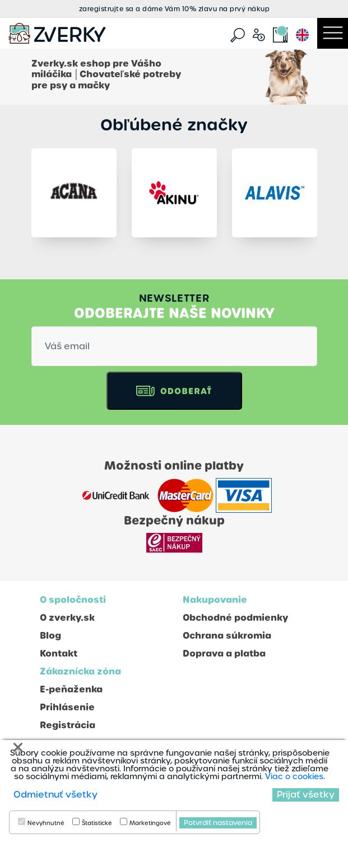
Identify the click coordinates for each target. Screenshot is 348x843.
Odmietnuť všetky (55, 794)
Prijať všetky (306, 794)
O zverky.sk (67, 617)
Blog (50, 635)
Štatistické (97, 823)
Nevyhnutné (45, 823)
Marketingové (150, 823)
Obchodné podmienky (235, 617)
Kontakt (58, 653)
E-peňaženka (71, 689)
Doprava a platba (224, 653)
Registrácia (67, 725)
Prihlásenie (67, 707)
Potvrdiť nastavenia (218, 822)
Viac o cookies (294, 776)
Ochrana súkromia (227, 635)
